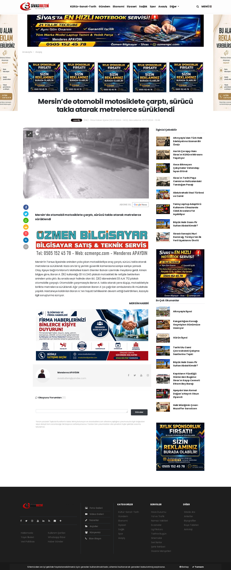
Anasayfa (27, 52)
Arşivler (91, 526)
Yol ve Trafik (157, 516)
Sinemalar (156, 538)
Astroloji (188, 529)
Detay (184, 566)
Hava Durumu (158, 512)
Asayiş (162, 6)
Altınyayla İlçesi (182, 311)
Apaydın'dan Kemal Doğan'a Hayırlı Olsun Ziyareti (186, 394)
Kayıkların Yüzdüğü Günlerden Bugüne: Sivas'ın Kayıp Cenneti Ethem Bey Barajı (186, 378)
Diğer (173, 6)
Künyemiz (93, 532)
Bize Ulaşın (93, 538)
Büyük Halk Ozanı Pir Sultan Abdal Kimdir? (185, 224)
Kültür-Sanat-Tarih (83, 6)
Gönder (139, 412)
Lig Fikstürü (157, 529)
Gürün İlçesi (180, 337)
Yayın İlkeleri (27, 537)
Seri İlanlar (156, 542)
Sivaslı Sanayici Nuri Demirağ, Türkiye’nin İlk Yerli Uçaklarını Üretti (187, 237)
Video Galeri (94, 514)
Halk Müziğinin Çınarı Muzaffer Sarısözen (185, 407)
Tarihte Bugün (159, 533)
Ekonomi (118, 6)
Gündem (104, 6)
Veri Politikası (27, 541)
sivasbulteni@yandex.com (71, 378)
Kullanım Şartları (56, 532)
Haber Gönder (55, 541)
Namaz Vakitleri (159, 520)
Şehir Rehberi (158, 546)
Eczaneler (156, 525)
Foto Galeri (94, 508)
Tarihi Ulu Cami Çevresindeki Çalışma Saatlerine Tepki (186, 351)
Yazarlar (92, 520)
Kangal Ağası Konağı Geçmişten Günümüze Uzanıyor (186, 325)
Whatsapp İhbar (56, 537)
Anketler (188, 516)
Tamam (198, 566)
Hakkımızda (27, 532)
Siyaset (132, 6)
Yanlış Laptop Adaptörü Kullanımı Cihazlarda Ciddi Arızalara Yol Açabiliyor (187, 209)
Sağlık (143, 6)
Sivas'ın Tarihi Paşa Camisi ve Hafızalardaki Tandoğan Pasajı (187, 181)
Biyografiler (190, 520)
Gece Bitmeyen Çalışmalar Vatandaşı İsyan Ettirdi (186, 168)
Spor (153, 6)
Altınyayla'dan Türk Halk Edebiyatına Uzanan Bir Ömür (187, 141)
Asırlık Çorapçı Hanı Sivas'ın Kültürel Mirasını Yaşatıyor (188, 155)
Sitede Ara (189, 512)
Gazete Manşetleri (161, 551)
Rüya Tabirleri (191, 525)
